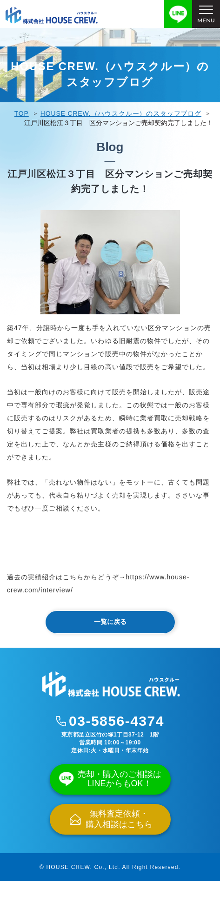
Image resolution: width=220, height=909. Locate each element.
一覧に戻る (110, 621)
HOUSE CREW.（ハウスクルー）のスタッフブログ (120, 113)
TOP (21, 113)
